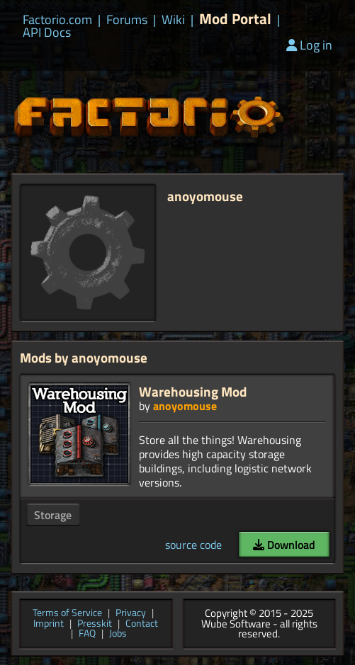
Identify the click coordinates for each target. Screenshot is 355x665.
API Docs (47, 32)
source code (193, 544)
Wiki (173, 19)
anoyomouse (185, 405)
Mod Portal (235, 18)
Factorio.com (57, 19)
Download (284, 544)
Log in (309, 45)
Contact (141, 624)
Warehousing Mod (193, 391)
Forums (126, 19)
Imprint (48, 624)
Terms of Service (67, 613)
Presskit (94, 624)
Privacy (130, 613)
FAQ (87, 634)
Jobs (118, 634)
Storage (53, 514)
